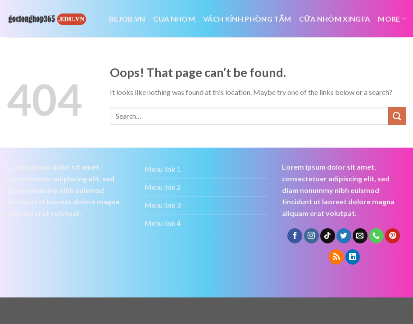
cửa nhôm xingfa (334, 18)
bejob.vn (127, 18)
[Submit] (397, 116)
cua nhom (174, 18)
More (392, 18)
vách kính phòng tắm (247, 18)
